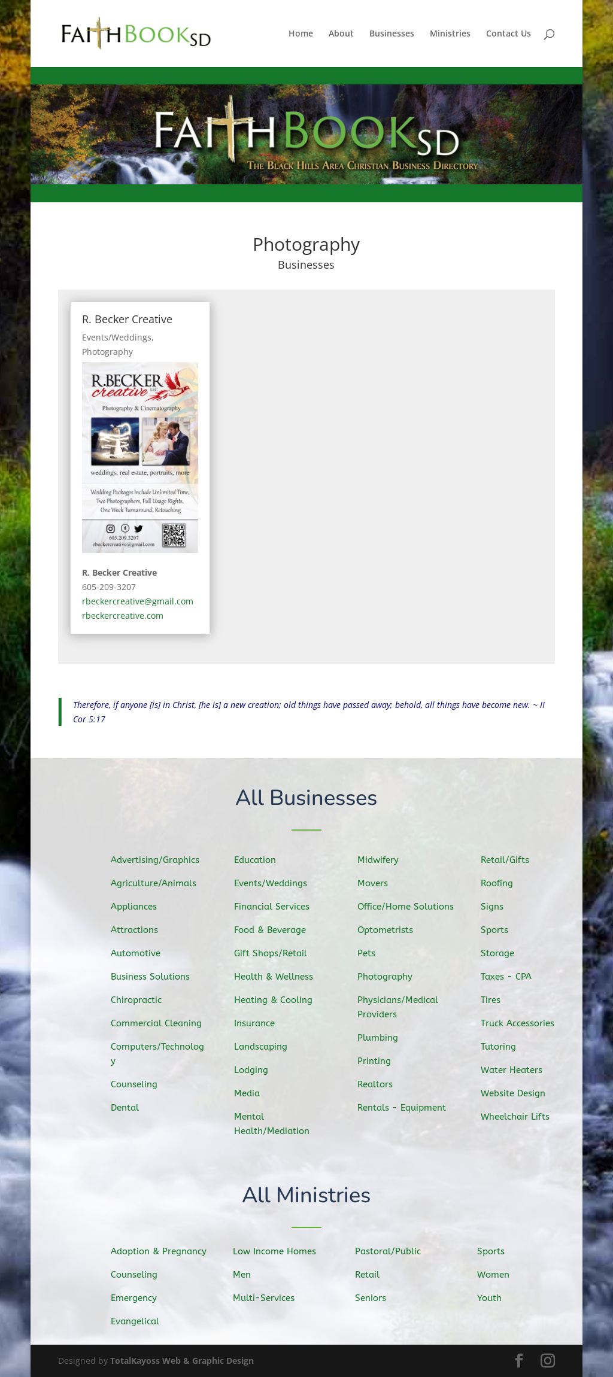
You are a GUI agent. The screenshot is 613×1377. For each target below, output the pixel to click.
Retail (372, 1274)
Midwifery (382, 862)
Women (498, 1274)
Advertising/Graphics (158, 861)
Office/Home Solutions (408, 907)
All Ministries (306, 1197)
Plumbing (382, 1036)
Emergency (138, 1297)
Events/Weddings (116, 337)
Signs (497, 907)
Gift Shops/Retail (274, 953)
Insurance (259, 1022)
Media (252, 1091)
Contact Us (508, 34)
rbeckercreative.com (122, 615)
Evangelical (139, 1320)
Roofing (502, 884)
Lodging (256, 1068)
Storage (502, 954)
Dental (129, 1105)
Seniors (375, 1297)
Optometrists (389, 931)
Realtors (379, 1082)
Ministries (450, 34)
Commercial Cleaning (159, 1023)
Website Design (517, 1092)
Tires (496, 1000)
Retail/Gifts (509, 862)
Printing (378, 1059)
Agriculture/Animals (157, 884)
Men (247, 1274)
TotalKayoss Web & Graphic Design (182, 1360)
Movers (377, 884)
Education (259, 862)
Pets (371, 954)
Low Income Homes (278, 1251)
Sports (499, 930)
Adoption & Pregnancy (162, 1251)
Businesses (391, 34)
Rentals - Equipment (405, 1106)
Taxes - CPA (510, 976)
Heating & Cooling (276, 1000)
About (341, 34)
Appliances (138, 908)
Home (301, 34)
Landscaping (265, 1046)
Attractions (138, 931)
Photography (107, 351)
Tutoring (503, 1045)
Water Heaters (515, 1069)
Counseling (138, 1083)
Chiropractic (140, 1000)
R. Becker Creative (127, 319)
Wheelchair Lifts (519, 1114)
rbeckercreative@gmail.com (137, 601)
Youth (494, 1297)
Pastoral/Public (392, 1251)
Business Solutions (153, 976)
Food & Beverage (273, 931)
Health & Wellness (277, 977)
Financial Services (275, 908)
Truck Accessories (521, 1023)
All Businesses (307, 799)
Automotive (140, 954)
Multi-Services (267, 1297)
